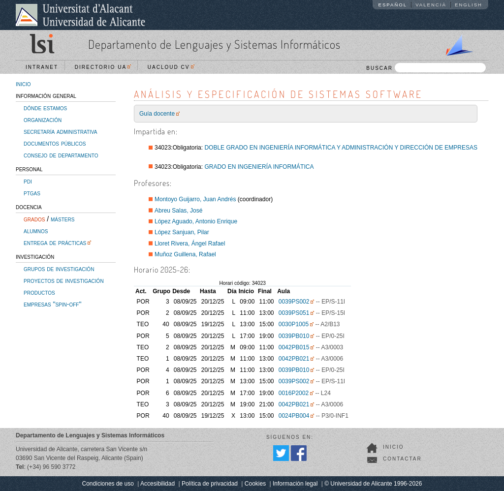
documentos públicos (55, 143)
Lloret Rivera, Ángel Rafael (190, 243)
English (468, 4)
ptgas (32, 193)
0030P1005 (294, 324)
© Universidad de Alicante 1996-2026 (373, 483)
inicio (23, 84)
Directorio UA (103, 67)
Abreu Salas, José (178, 210)
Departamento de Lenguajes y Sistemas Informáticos (214, 44)
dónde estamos (45, 108)
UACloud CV (171, 67)
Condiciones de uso (108, 483)
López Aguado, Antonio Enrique (196, 221)
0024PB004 (294, 415)
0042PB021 (294, 358)
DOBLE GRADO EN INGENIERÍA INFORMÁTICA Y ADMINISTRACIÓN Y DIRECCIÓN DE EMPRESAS (340, 147)
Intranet (42, 67)
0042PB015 (294, 347)
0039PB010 (294, 336)
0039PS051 (294, 312)
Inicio (393, 447)
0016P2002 (294, 393)
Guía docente (157, 113)
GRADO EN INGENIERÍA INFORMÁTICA (259, 166)
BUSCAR (426, 67)
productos (39, 292)
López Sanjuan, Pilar (182, 232)
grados (34, 219)
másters (62, 219)
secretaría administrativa (60, 131)
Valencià (430, 4)
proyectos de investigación (64, 280)
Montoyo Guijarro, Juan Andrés (195, 199)
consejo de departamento (61, 155)
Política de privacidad (210, 483)
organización (43, 119)
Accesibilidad (157, 483)
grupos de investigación (59, 269)
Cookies (255, 483)
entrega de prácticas (55, 242)
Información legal (295, 483)
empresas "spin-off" (52, 304)
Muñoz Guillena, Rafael (185, 254)
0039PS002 (294, 301)
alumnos (36, 231)
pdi (28, 181)
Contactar (402, 458)
